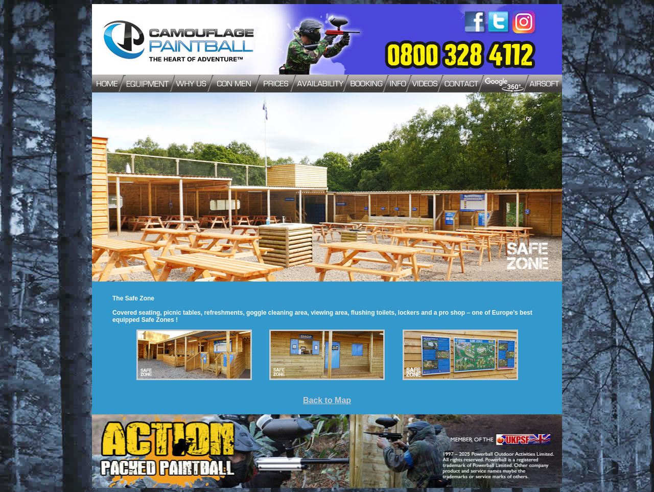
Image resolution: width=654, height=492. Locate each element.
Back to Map (327, 400)
